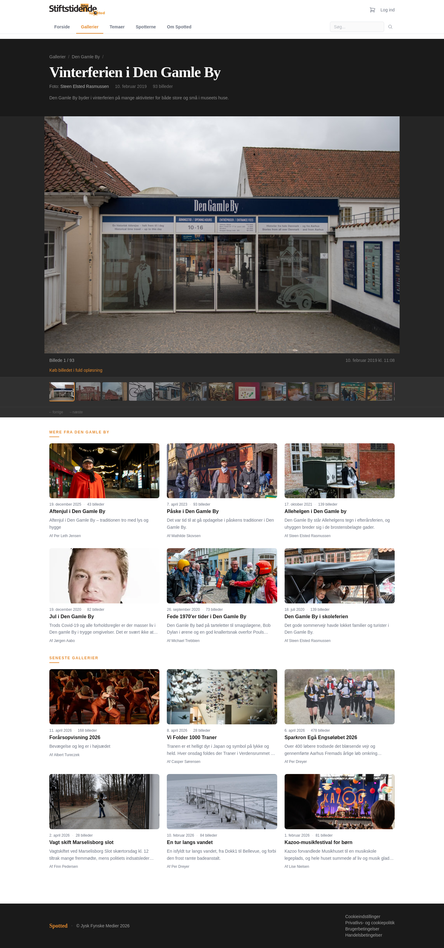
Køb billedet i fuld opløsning (75, 370)
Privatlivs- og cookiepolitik (370, 922)
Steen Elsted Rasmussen (84, 86)
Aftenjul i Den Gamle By (77, 511)
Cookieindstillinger (362, 916)
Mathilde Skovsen (186, 536)
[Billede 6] (194, 391)
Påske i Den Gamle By (193, 511)
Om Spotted (179, 26)
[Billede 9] (273, 391)
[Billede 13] (380, 391)
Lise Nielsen (299, 866)
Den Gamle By (86, 56)
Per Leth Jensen (67, 536)
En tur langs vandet (189, 842)
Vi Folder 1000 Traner (192, 737)
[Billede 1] (61, 391)
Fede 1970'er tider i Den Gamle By (206, 616)
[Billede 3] (114, 391)
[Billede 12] (353, 391)
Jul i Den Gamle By (71, 616)
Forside (62, 26)
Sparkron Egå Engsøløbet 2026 (321, 737)
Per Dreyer (298, 762)
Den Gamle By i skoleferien (316, 616)
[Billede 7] (220, 391)
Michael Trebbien (185, 641)
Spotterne (146, 26)
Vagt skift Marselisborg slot (81, 842)
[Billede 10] (300, 391)
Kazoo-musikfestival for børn (318, 842)
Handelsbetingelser (363, 935)
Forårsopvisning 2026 (74, 737)
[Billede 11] (326, 391)
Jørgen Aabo (64, 641)
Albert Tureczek (67, 755)
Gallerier (90, 26)
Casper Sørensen (185, 762)
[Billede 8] (247, 391)
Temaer (117, 26)
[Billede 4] (141, 391)
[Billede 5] (167, 391)
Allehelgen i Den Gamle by (316, 511)
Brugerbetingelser (362, 928)
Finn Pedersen (66, 866)
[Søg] (390, 27)
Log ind (387, 9)
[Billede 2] (88, 391)
